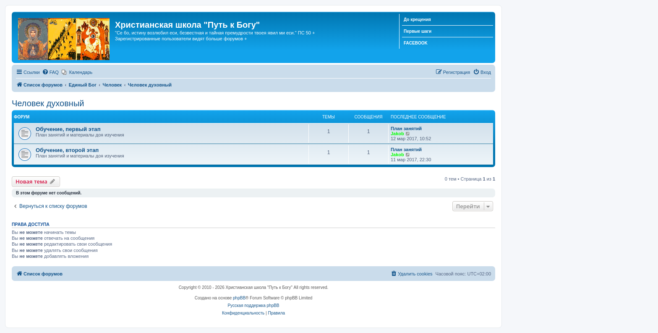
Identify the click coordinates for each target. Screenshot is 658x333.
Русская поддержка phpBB (253, 305)
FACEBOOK (416, 43)
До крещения (417, 19)
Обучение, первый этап (68, 129)
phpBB (239, 298)
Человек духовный (48, 103)
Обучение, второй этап (67, 150)
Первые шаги (417, 31)
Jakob (397, 133)
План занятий (406, 128)
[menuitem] (50, 72)
